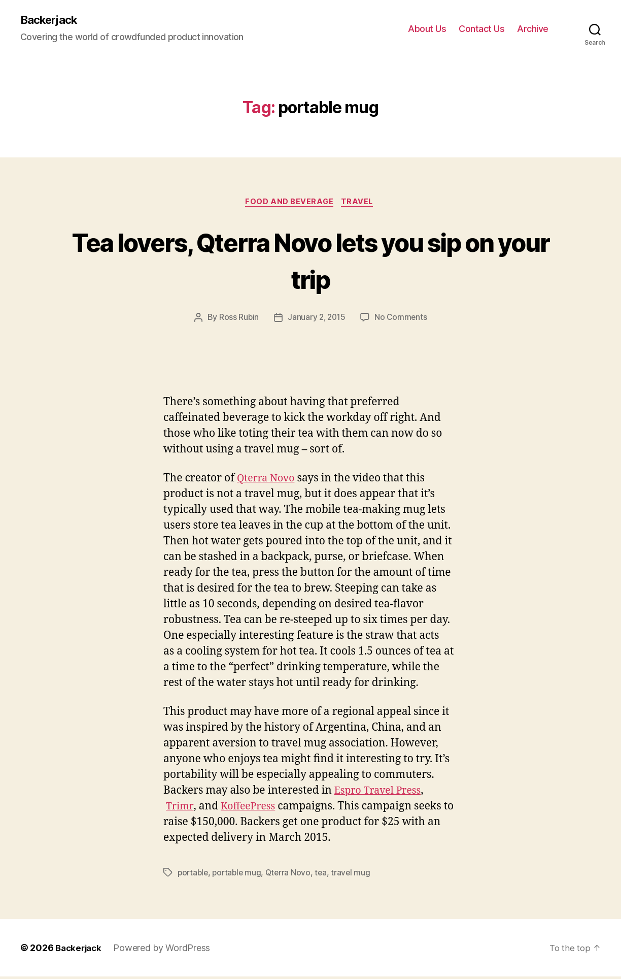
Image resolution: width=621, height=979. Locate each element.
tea (326, 875)
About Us (427, 29)
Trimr (180, 808)
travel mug (356, 875)
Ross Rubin (237, 320)
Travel (359, 203)
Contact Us (481, 29)
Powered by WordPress (165, 950)
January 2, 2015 (316, 320)
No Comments (402, 320)
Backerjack (51, 20)
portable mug (239, 875)
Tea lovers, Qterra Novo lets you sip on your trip (311, 261)
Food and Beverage (289, 203)
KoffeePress (251, 808)
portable (194, 875)
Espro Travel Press (381, 793)
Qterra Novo (268, 480)
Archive (532, 29)
